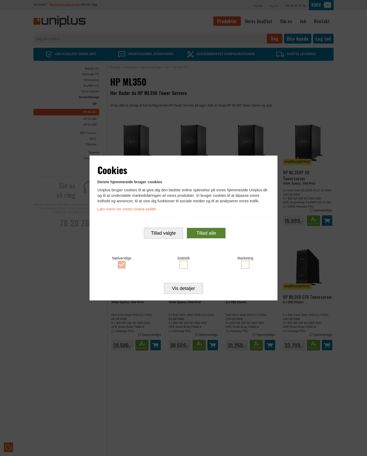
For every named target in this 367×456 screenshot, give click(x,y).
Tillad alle (206, 233)
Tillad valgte (163, 233)
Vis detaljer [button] (183, 288)
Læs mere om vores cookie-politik (126, 209)
